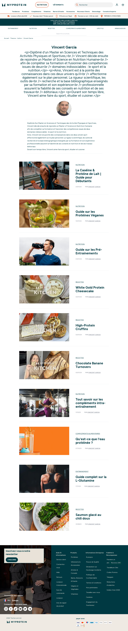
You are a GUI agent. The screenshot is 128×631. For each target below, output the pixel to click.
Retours (59, 577)
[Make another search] (64, 33)
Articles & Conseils (74, 571)
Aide (58, 572)
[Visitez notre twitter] (25, 609)
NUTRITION (42, 5)
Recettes (51, 28)
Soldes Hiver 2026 (113, 590)
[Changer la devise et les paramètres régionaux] (25, 600)
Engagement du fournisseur (92, 603)
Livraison (59, 598)
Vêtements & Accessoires (75, 563)
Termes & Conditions (93, 583)
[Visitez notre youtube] (20, 609)
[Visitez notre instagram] (6, 609)
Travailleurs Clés (112, 567)
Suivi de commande (60, 591)
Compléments (36, 11)
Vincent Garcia (28, 38)
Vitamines (47, 11)
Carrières (89, 597)
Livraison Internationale (61, 583)
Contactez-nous (60, 565)
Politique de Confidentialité (91, 576)
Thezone (13, 38)
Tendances (16, 11)
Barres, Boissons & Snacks (77, 579)
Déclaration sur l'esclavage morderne (93, 568)
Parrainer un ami (114, 561)
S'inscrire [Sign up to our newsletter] (12, 560)
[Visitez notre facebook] (11, 609)
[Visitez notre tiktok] (16, 609)
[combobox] (93, 4)
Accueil (6, 38)
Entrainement (13, 28)
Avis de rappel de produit (61, 604)
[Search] (77, 4)
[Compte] (117, 4)
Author (19, 38)
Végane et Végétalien (74, 587)
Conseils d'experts (109, 11)
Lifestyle (100, 28)
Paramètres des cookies (13, 596)
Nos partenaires (92, 588)
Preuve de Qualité (92, 562)
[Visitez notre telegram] (30, 609)
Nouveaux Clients (83, 11)
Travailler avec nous (93, 592)
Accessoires (70, 11)
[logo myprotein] (14, 5)
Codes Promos (112, 572)
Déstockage (96, 11)
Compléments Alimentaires (76, 28)
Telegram (110, 577)
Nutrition (33, 28)
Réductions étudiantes (111, 583)
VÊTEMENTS (58, 5)
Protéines (25, 11)
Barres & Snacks (58, 11)
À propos (89, 557)
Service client (61, 559)
